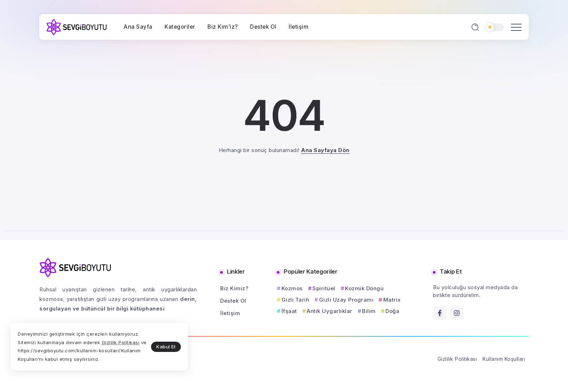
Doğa (392, 311)
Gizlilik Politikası (121, 342)
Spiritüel (323, 288)
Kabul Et (166, 346)
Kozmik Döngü (364, 288)
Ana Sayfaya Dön (325, 150)
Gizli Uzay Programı (346, 299)
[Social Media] (439, 313)
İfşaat (289, 311)
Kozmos (292, 288)
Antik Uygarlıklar (329, 311)
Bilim (369, 311)
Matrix (392, 299)
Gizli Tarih (296, 299)
